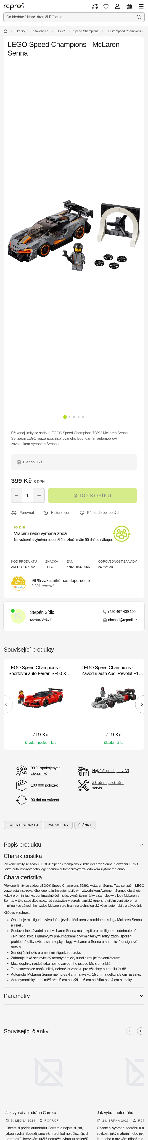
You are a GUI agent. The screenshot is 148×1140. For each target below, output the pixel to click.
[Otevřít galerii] (74, 236)
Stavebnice (40, 31)
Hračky (20, 31)
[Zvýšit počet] (39, 495)
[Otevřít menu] (141, 6)
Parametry (58, 825)
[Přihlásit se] (117, 6)
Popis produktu (23, 825)
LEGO (60, 31)
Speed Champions (85, 31)
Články (85, 825)
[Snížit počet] (16, 495)
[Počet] (28, 495)
